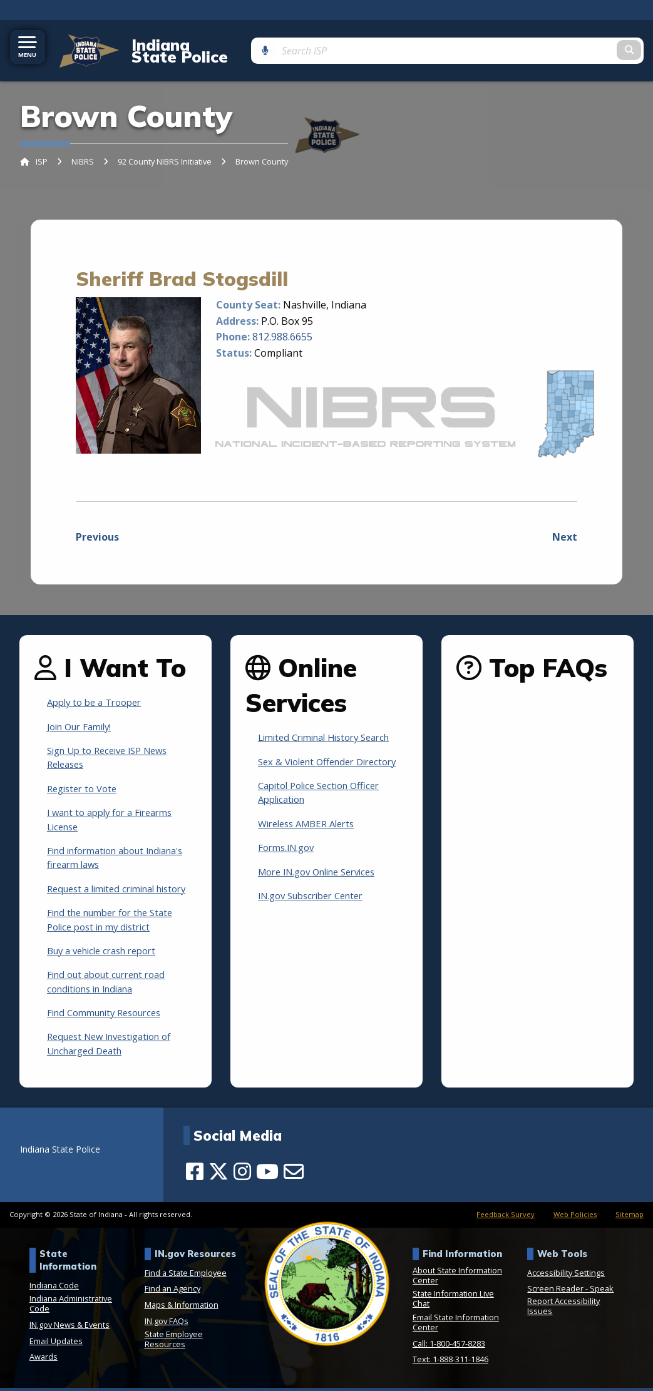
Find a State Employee (186, 1276)
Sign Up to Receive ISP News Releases (113, 746)
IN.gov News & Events (69, 1328)
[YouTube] (267, 1174)
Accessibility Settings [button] (566, 1276)
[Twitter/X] (218, 1174)
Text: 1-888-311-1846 (450, 1362)
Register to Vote (85, 777)
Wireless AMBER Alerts (311, 826)
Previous (97, 526)
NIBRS (82, 150)
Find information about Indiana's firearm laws (101, 846)
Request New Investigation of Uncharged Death (116, 1046)
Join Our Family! (83, 715)
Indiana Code (54, 1288)
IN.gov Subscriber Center (317, 898)
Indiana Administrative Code (70, 1307)
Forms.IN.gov (289, 850)
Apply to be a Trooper (99, 691)
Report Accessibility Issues (563, 1309)
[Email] (294, 1174)
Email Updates (56, 1344)
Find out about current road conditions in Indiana (112, 984)
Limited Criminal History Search (331, 726)
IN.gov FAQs (166, 1323)
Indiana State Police (196, 45)
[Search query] (576, 45)
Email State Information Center (456, 1325)
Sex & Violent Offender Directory (311, 757)
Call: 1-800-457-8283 (449, 1346)
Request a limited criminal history (107, 884)
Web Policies (575, 1217)
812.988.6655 (282, 326)
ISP (42, 150)
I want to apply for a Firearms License (116, 808)
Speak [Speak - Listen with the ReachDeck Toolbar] (602, 1291)
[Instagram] (242, 1174)
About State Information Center (457, 1278)
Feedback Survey (505, 1217)
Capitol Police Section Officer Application (325, 795)
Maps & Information (182, 1308)
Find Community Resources (110, 1015)
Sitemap (629, 1217)
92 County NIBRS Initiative (165, 150)
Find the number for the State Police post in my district (117, 922)
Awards (43, 1360)
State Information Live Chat (453, 1302)
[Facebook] (194, 1174)
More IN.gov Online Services (324, 874)
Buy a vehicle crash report (108, 953)
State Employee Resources (174, 1342)
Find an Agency (172, 1292)
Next (564, 526)
